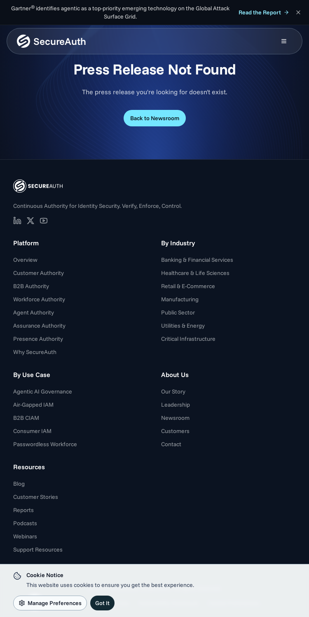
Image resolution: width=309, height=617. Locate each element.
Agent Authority (33, 312)
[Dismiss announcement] (298, 12)
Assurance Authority (39, 325)
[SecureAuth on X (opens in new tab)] (30, 221)
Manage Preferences (50, 603)
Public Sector (178, 312)
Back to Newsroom (154, 118)
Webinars (25, 536)
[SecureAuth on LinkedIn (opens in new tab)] (17, 221)
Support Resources (38, 549)
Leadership (175, 404)
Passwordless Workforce (45, 444)
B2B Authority (31, 286)
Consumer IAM (32, 431)
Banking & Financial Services (197, 259)
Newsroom (175, 417)
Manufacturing (180, 299)
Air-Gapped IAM (33, 404)
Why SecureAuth (34, 352)
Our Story (173, 391)
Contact (171, 444)
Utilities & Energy (183, 325)
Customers (175, 431)
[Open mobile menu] (284, 41)
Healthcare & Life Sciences (195, 273)
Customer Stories (35, 497)
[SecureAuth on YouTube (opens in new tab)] (44, 221)
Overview (25, 259)
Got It (102, 603)
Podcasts (25, 523)
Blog (19, 483)
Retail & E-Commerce (188, 286)
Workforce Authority (39, 299)
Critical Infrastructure (188, 338)
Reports (23, 510)
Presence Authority (38, 338)
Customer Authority (38, 273)
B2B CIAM (26, 417)
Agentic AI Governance (42, 391)
